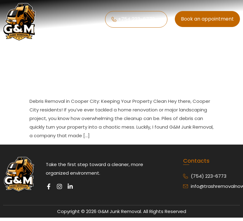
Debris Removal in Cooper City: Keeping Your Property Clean (111, 67)
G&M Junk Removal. (120, 211)
